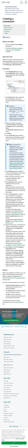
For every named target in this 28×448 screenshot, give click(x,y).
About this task (7, 29)
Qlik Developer (7, 339)
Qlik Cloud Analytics (9, 367)
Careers (6, 417)
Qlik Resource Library (9, 347)
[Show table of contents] (3, 6)
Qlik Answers (7, 369)
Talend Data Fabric (8, 361)
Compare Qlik (7, 391)
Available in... (7, 37)
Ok (14, 443)
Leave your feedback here (11, 320)
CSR (5, 409)
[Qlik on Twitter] (21, 426)
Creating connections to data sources (13, 12)
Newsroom (6, 419)
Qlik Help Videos (8, 337)
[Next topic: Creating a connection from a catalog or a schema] (20, 327)
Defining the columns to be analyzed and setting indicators (16, 163)
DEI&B (5, 411)
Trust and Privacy (8, 385)
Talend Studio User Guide (11, 6)
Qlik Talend (6, 357)
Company (6, 405)
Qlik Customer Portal (9, 345)
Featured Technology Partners (11, 393)
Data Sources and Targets (10, 395)
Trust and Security (8, 383)
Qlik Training (7, 341)
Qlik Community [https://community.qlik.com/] (13, 426)
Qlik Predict (7, 371)
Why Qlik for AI (7, 389)
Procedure (6, 31)
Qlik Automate (7, 374)
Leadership (7, 407)
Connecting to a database (11, 14)
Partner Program (8, 415)
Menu (26, 2)
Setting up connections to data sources (14, 10)
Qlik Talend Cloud (8, 359)
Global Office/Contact (9, 421)
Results (6, 33)
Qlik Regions (7, 397)
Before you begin (8, 27)
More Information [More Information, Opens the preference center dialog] (14, 446)
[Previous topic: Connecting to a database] (7, 327)
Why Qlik (6, 381)
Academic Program (9, 413)
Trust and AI (7, 387)
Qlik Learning (7, 343)
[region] (14, 437)
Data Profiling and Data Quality (12, 8)
